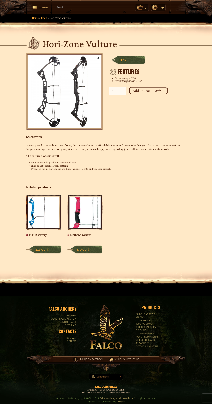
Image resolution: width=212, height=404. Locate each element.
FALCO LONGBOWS (145, 314)
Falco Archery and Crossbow (116, 398)
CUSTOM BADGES (144, 333)
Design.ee (121, 401)
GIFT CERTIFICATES (145, 340)
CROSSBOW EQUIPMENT (148, 327)
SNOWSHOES (142, 343)
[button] (98, 58)
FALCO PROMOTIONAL (147, 336)
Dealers (72, 341)
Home (35, 18)
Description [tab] (34, 137)
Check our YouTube (126, 7)
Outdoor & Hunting (146, 346)
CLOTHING (140, 330)
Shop (44, 18)
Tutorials (71, 325)
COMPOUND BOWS (145, 320)
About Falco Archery (64, 318)
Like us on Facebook (114, 7)
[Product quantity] (117, 91)
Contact (71, 338)
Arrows (140, 317)
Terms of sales (67, 322)
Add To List (141, 91)
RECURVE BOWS (143, 324)
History (72, 315)
